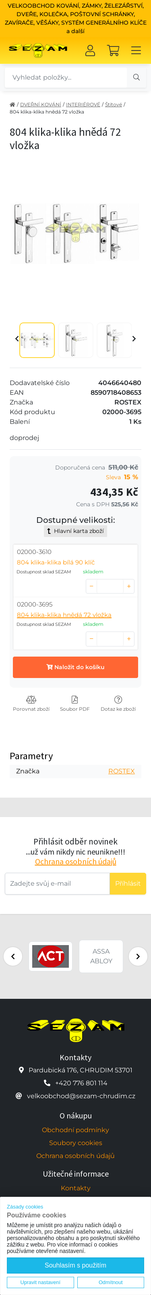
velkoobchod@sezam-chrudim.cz (81, 1096)
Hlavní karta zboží (75, 531)
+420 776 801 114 (81, 1083)
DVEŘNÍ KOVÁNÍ (40, 104)
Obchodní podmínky (75, 1130)
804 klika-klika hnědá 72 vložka (47, 112)
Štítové (113, 104)
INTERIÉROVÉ (83, 104)
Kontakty (76, 1188)
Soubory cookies (75, 1143)
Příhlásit (128, 883)
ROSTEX (121, 771)
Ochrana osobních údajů (75, 861)
